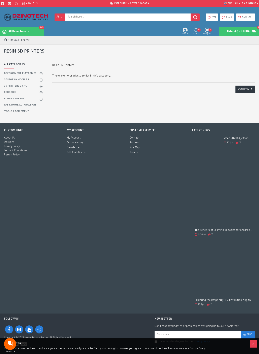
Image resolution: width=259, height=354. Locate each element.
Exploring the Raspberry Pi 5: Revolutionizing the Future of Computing (223, 300)
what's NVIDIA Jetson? (237, 138)
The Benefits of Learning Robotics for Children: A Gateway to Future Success (223, 230)
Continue (243, 89)
